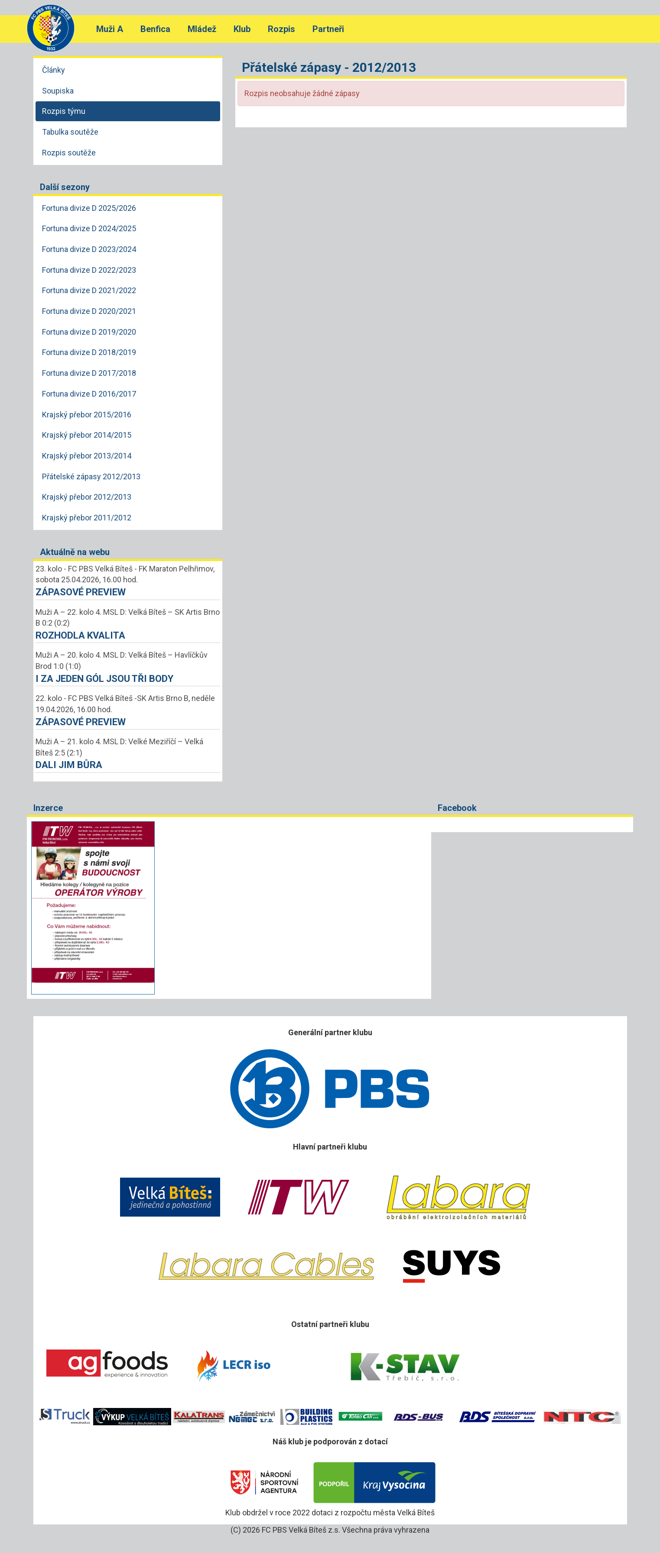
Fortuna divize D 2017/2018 (89, 373)
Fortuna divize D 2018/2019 (89, 352)
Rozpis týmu (63, 111)
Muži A (109, 29)
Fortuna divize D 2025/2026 (89, 208)
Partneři (328, 29)
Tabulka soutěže (70, 131)
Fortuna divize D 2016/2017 (89, 393)
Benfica (155, 29)
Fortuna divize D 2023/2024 (89, 249)
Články (53, 69)
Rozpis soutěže (69, 152)
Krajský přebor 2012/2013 (86, 496)
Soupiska (58, 90)
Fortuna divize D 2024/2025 (89, 228)
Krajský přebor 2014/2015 (86, 434)
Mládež (202, 29)
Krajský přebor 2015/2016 (86, 414)
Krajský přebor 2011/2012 (86, 517)
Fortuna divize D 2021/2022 (89, 290)
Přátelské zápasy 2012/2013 (91, 476)
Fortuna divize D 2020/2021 (89, 311)
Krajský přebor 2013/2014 (86, 455)
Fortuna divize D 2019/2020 (89, 331)
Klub (242, 29)
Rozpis (281, 29)
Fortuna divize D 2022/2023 (89, 269)
